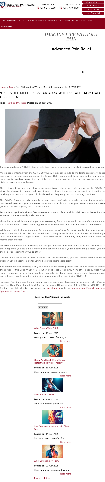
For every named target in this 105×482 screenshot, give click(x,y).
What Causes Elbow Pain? (46, 461)
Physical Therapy (55, 21)
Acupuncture (41, 21)
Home (3, 21)
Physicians (11, 21)
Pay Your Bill (93, 13)
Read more (65, 341)
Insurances (93, 9)
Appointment (93, 2)
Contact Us (93, 5)
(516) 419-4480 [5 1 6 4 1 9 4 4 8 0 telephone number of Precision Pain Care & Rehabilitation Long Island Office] (70, 8)
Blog (90, 21)
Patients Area (6, 27)
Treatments (81, 21)
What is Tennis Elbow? (45, 394)
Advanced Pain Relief (71, 49)
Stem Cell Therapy (26, 21)
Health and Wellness (16, 103)
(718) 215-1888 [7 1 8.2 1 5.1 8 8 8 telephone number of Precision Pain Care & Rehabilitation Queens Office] (48, 8)
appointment (53, 288)
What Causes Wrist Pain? (46, 328)
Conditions (69, 21)
